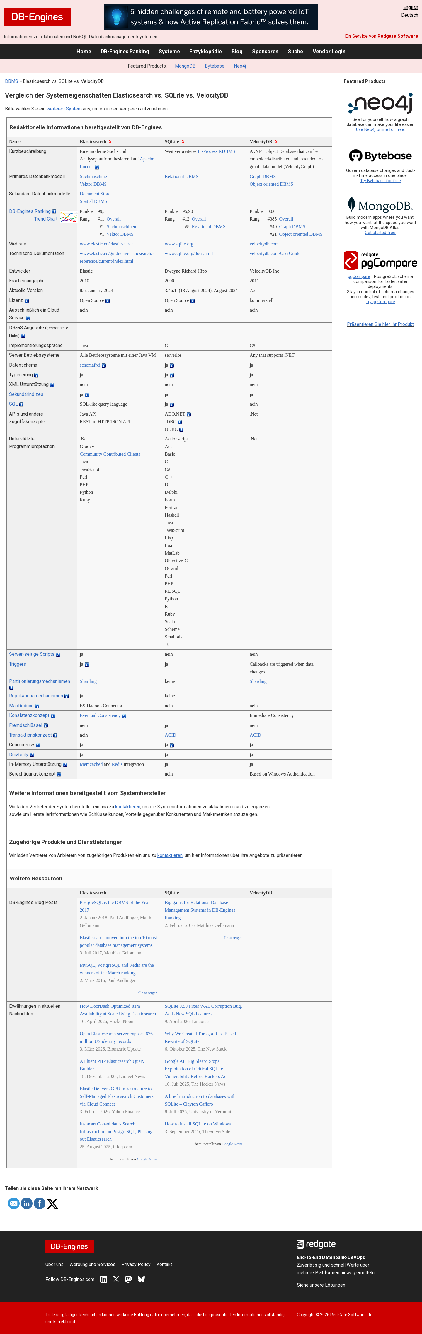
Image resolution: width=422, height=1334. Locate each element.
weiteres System (64, 109)
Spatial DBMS (93, 201)
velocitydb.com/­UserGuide (275, 253)
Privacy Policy (136, 1264)
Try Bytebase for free (380, 180)
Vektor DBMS (93, 184)
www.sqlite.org (179, 243)
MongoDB (185, 66)
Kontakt (164, 1264)
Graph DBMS (263, 176)
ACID (170, 734)
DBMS (11, 81)
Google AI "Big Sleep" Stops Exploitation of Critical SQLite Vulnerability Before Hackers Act (196, 1069)
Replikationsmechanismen (36, 695)
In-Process (208, 151)
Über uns (54, 1264)
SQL (13, 404)
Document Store (95, 193)
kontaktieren (127, 806)
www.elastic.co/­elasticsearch (107, 243)
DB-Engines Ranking (125, 51)
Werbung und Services (92, 1264)
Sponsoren (265, 51)
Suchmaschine (93, 176)
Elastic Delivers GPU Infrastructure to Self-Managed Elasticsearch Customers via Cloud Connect (116, 1096)
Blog (237, 51)
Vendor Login (329, 51)
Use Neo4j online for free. (380, 129)
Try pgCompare (380, 301)
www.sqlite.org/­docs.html (189, 253)
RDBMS (227, 151)
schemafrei (90, 365)
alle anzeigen (147, 993)
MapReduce (21, 705)
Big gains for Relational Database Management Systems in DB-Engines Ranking (200, 910)
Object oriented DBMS (271, 184)
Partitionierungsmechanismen (39, 681)
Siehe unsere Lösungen (321, 1285)
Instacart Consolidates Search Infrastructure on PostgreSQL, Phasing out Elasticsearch (116, 1131)
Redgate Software (397, 36)
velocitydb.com (264, 243)
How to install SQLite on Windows (198, 1123)
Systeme (169, 51)
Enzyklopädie (205, 51)
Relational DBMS (181, 176)
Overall (114, 218)
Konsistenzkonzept (29, 715)
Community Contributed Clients (110, 454)
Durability (18, 754)
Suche (295, 51)
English (410, 7)
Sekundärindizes (26, 394)
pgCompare (359, 276)
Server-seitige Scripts (32, 654)
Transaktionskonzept (30, 735)
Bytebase (214, 66)
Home (83, 51)
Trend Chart (45, 219)
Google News (147, 1159)
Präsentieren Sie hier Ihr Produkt (380, 324)
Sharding (88, 681)
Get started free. (380, 232)
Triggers (17, 664)
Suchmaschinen (121, 226)
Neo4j (240, 66)
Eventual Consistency (100, 715)
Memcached (91, 764)
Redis (117, 764)
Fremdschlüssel (25, 725)
